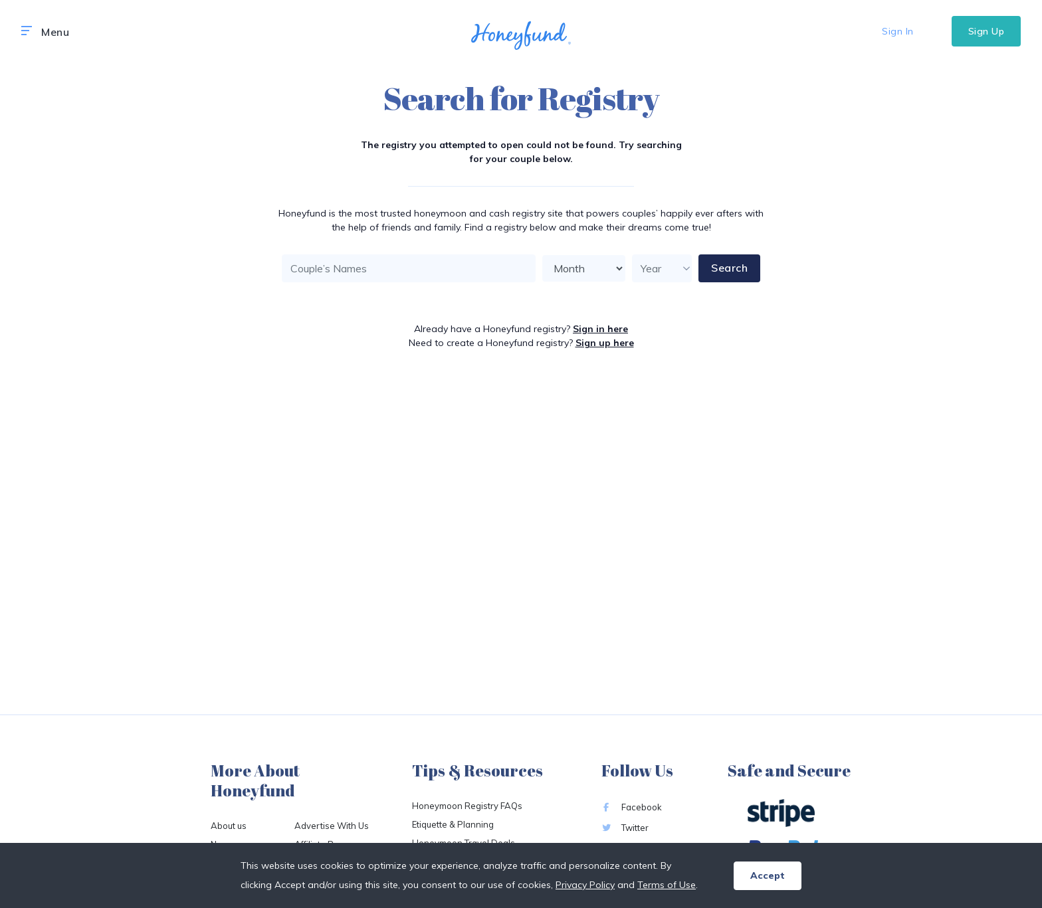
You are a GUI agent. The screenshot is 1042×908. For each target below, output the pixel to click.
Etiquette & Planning (453, 824)
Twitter (625, 827)
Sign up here (604, 343)
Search (729, 267)
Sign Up (986, 31)
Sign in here (600, 329)
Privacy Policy (585, 885)
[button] (26, 31)
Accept (767, 875)
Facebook (631, 807)
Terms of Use (666, 885)
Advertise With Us (331, 825)
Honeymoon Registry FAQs (467, 805)
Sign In (898, 31)
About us (229, 825)
